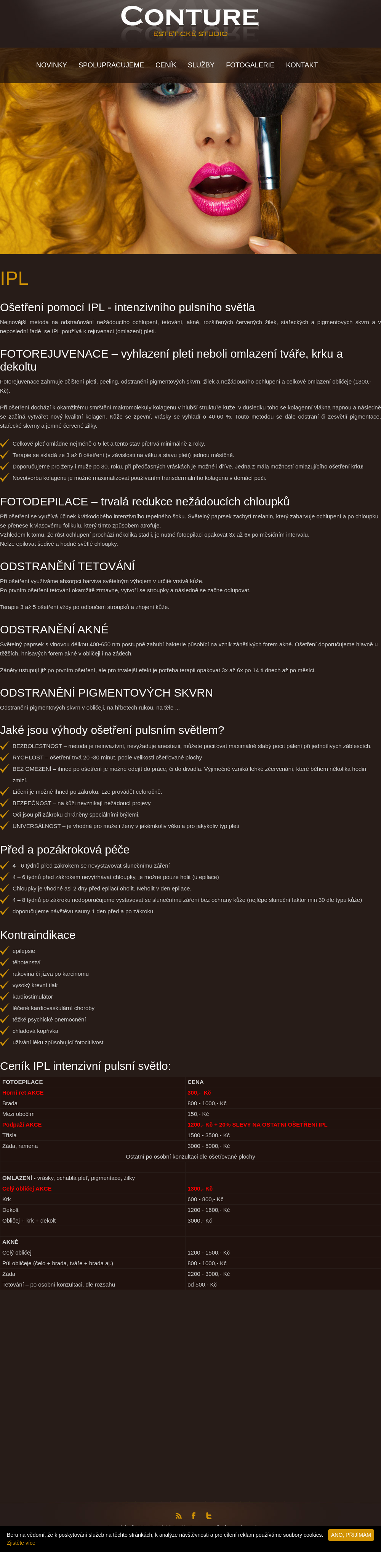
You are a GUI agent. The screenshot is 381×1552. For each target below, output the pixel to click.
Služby (201, 65)
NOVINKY (51, 65)
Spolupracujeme (111, 65)
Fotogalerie (250, 65)
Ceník (165, 65)
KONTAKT (302, 65)
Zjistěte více (21, 1543)
